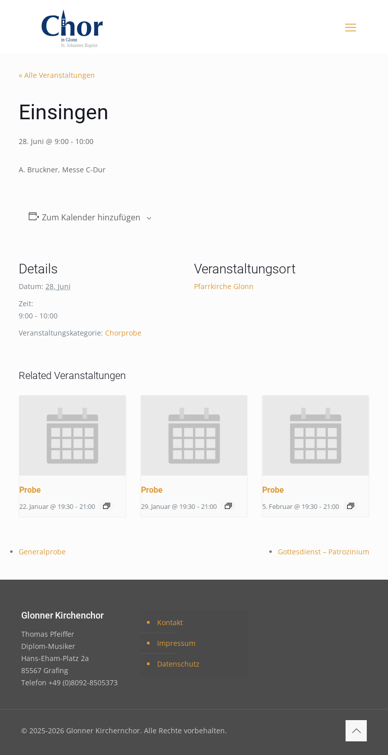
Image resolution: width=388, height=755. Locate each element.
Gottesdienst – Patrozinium (323, 551)
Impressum (176, 643)
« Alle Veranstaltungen (57, 75)
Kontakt (170, 622)
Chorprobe (123, 333)
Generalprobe (42, 551)
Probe (30, 490)
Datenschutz (178, 664)
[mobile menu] (350, 26)
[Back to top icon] (356, 730)
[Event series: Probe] (106, 506)
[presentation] (72, 436)
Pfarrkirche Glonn (224, 286)
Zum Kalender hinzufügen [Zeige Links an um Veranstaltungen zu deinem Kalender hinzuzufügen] (91, 217)
